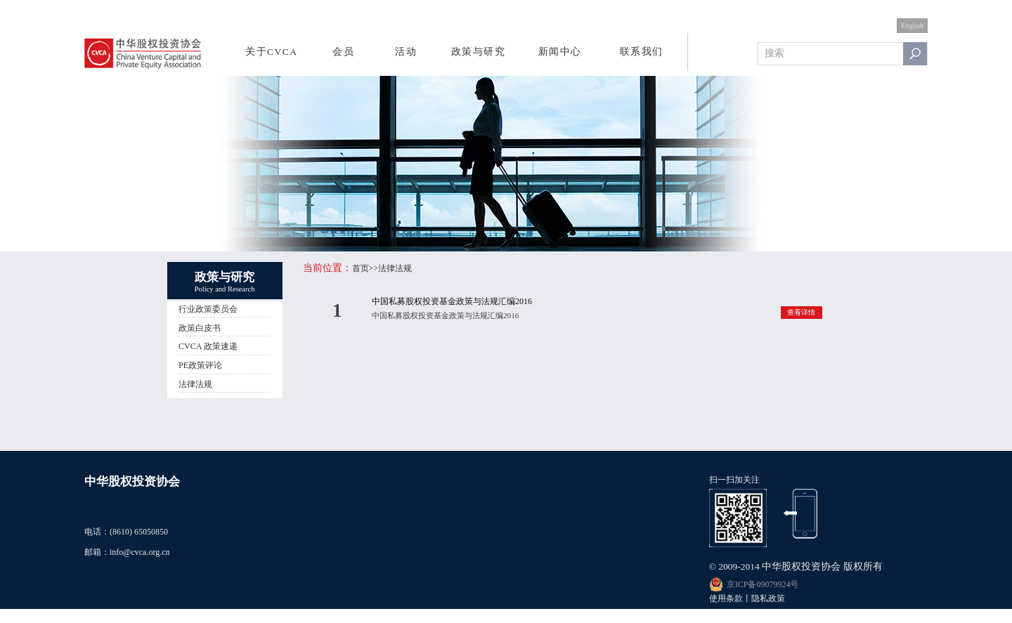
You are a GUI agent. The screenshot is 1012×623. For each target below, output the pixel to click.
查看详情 (801, 312)
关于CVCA (271, 51)
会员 (343, 51)
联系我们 (641, 51)
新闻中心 (560, 51)
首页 (360, 268)
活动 (406, 51)
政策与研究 (478, 51)
